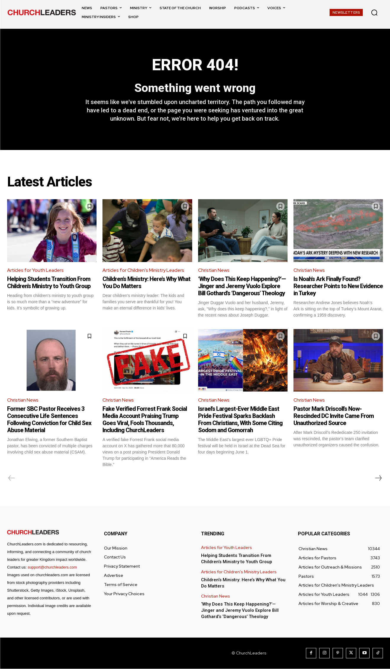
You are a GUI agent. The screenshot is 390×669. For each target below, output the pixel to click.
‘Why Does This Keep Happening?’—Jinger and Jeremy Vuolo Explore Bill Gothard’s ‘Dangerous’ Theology (242, 286)
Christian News (214, 271)
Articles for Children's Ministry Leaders (143, 271)
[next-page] (378, 478)
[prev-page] (11, 478)
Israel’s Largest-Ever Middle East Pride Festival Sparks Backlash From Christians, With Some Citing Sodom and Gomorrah (240, 419)
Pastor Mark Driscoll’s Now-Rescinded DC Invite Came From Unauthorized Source (333, 416)
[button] (374, 12)
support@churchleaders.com (52, 567)
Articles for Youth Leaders (36, 271)
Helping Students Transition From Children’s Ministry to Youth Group (49, 283)
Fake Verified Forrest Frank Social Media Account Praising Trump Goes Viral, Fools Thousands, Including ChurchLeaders (144, 419)
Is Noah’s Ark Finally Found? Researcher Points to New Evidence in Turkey (338, 286)
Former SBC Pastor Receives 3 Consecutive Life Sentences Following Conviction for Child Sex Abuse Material (49, 419)
